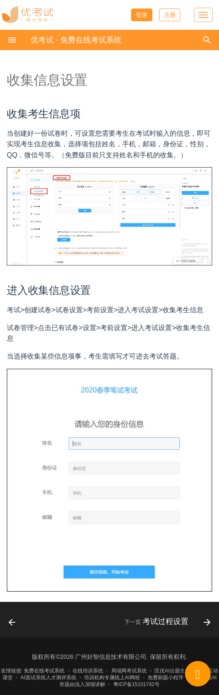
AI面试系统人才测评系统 (48, 678)
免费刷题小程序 (165, 678)
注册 (170, 14)
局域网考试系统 (129, 671)
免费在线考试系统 (44, 671)
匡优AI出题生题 (172, 671)
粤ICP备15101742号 (136, 684)
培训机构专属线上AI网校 (112, 678)
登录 (142, 14)
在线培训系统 (88, 671)
